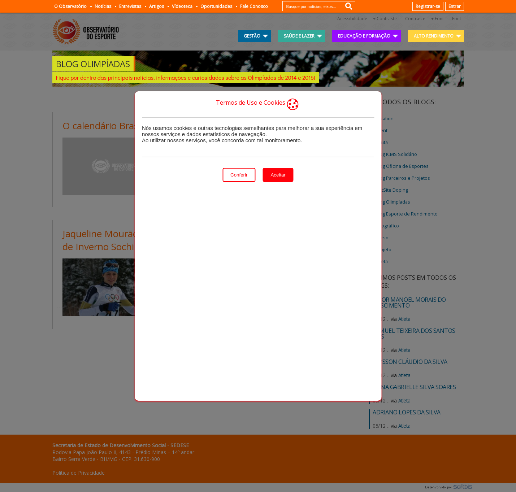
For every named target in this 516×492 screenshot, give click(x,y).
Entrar (454, 6)
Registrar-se (428, 6)
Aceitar (277, 175)
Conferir (238, 175)
